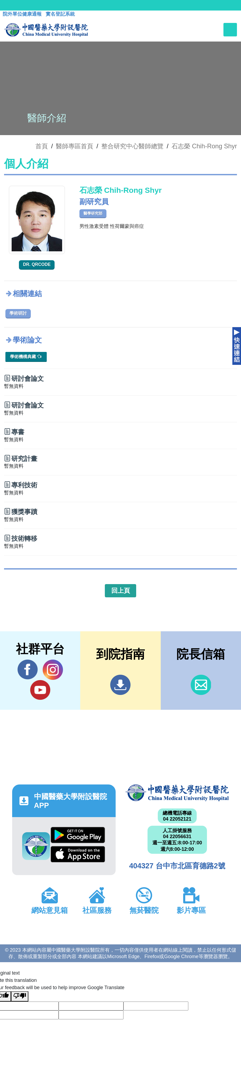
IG (53, 670)
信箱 (201, 685)
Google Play (78, 835)
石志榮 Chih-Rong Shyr (204, 146)
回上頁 (120, 590)
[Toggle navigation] (230, 29)
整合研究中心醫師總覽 (132, 146)
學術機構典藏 (25, 356)
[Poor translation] (19, 996)
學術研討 (18, 313)
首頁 (41, 146)
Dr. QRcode (37, 264)
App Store (78, 854)
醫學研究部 (92, 213)
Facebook (28, 670)
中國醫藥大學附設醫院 (177, 792)
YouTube (40, 690)
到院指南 (120, 685)
